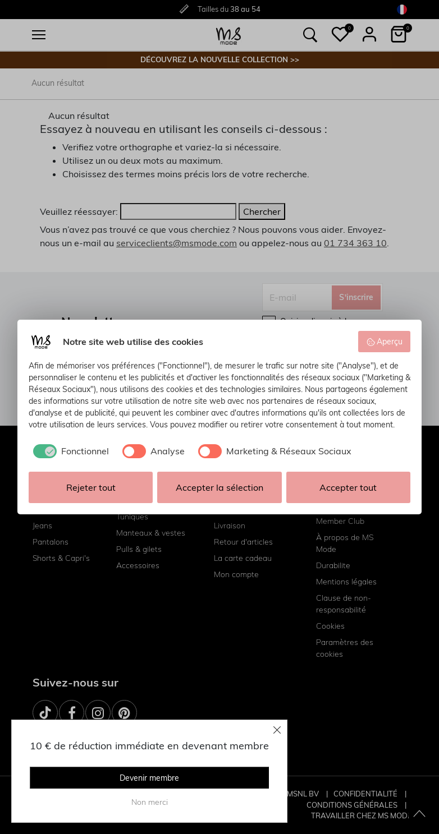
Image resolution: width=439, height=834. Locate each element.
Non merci (149, 802)
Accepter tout (348, 487)
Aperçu (384, 342)
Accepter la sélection (219, 487)
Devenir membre (149, 778)
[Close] (277, 729)
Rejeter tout (91, 487)
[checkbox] (69, 451)
